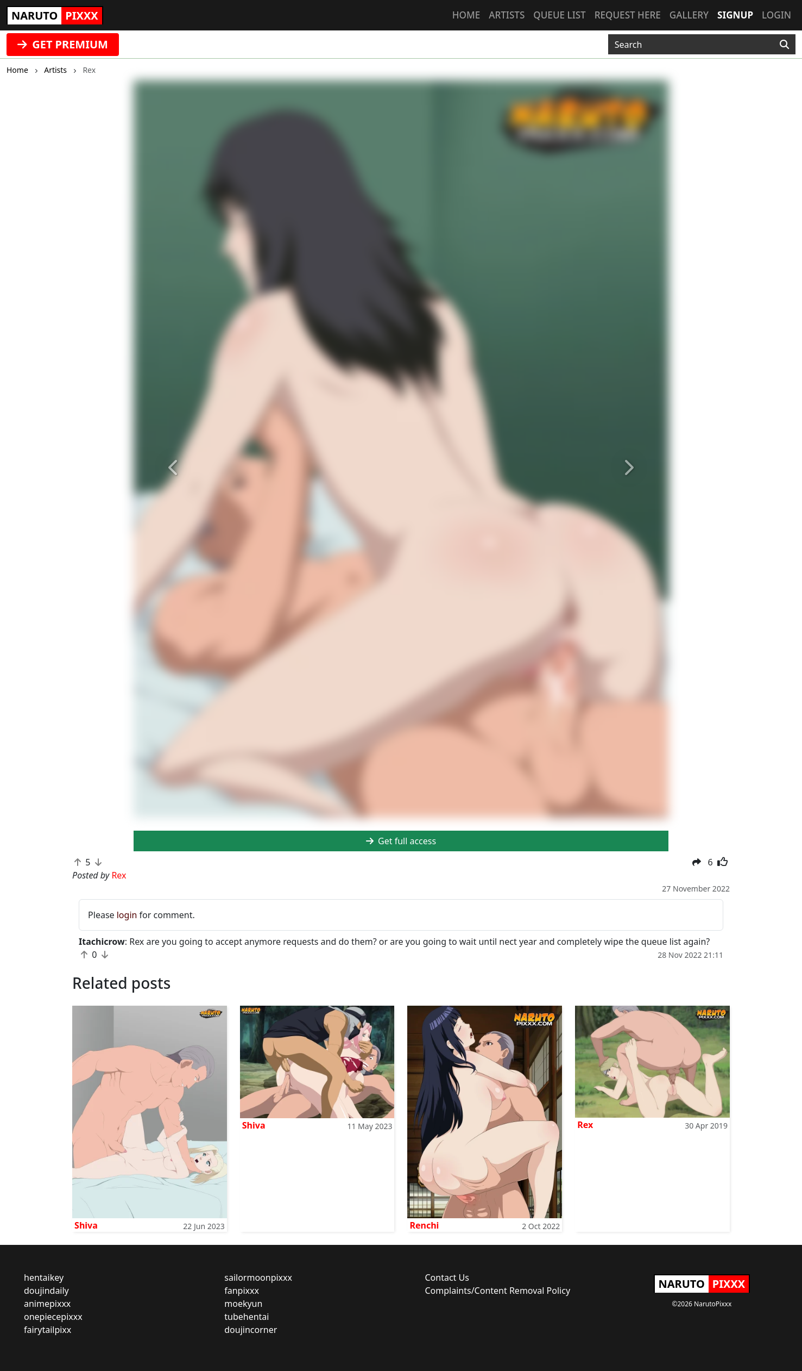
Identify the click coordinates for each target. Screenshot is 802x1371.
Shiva (86, 1225)
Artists (507, 15)
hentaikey (44, 1277)
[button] (174, 468)
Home (466, 15)
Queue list (559, 15)
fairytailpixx (47, 1330)
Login (776, 15)
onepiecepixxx (53, 1317)
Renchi (424, 1225)
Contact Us (447, 1277)
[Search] (784, 44)
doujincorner (250, 1330)
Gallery (689, 15)
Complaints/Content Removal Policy (498, 1291)
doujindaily (46, 1291)
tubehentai (246, 1317)
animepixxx (47, 1304)
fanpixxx (241, 1291)
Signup (735, 15)
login (127, 915)
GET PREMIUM (62, 44)
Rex (585, 1125)
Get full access (401, 841)
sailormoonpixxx (258, 1277)
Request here (628, 15)
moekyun (243, 1304)
